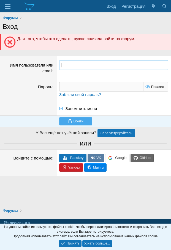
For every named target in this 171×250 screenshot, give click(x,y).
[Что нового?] (153, 6)
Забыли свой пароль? (80, 94)
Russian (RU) (17, 223)
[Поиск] (164, 6)
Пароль (45, 86)
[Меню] (7, 6)
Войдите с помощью (32, 158)
